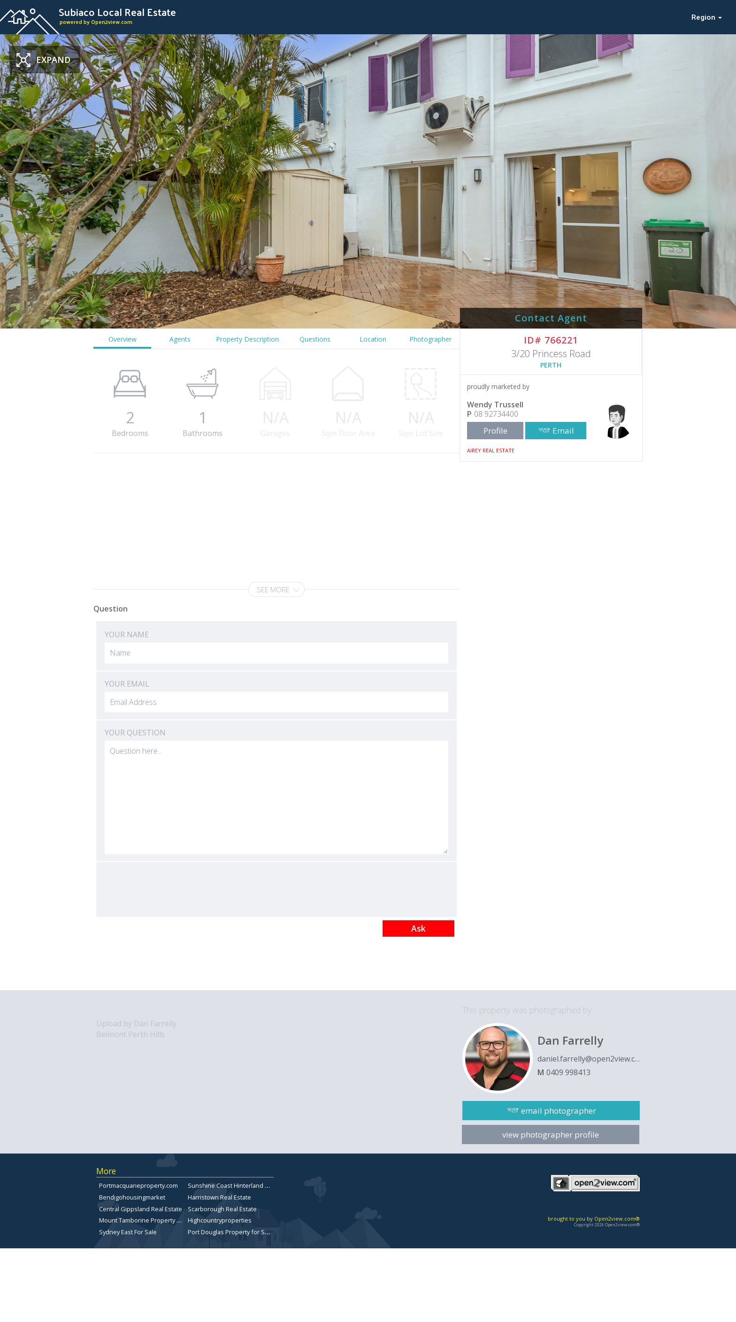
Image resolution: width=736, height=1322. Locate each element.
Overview (122, 339)
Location (373, 339)
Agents (180, 339)
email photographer (558, 1110)
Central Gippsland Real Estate (140, 1209)
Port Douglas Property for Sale (230, 1232)
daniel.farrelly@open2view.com (588, 1059)
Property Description (247, 339)
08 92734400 (496, 414)
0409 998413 (568, 1072)
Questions (314, 339)
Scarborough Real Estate (222, 1209)
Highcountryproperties (220, 1220)
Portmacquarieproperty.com (138, 1185)
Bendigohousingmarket (132, 1197)
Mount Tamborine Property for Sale (149, 1220)
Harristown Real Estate (219, 1197)
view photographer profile (550, 1134)
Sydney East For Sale (128, 1232)
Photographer (430, 339)
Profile (495, 430)
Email (563, 430)
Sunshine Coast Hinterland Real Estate (242, 1185)
